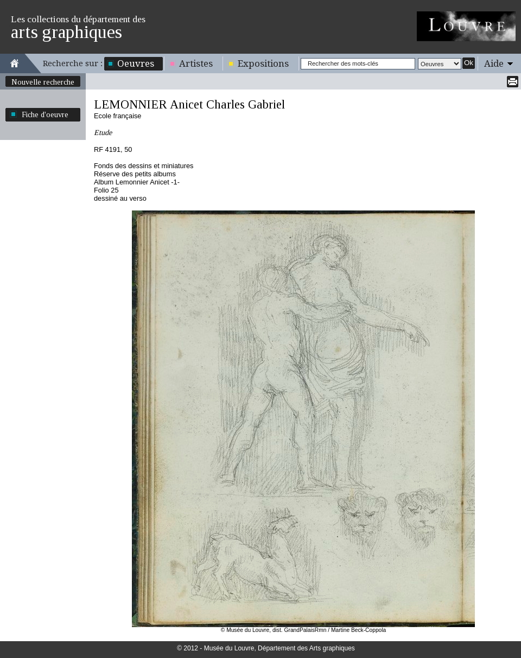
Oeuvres (135, 63)
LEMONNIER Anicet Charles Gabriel (189, 104)
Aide (494, 63)
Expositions (263, 63)
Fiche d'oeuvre (45, 114)
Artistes (196, 63)
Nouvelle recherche (42, 82)
